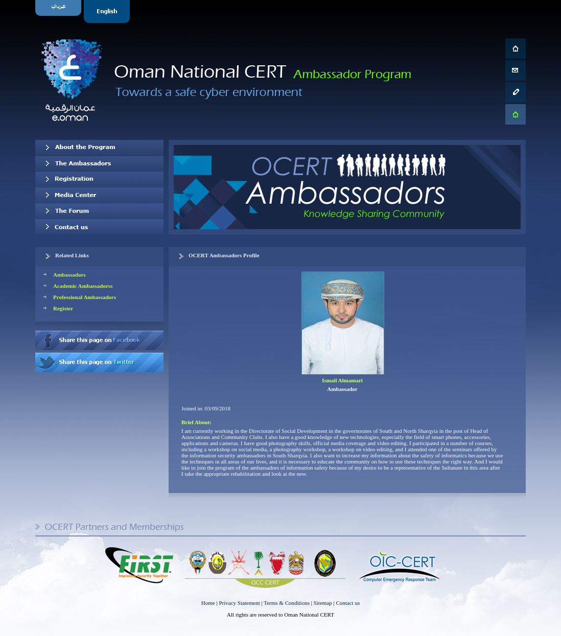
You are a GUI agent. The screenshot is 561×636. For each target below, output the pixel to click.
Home (208, 603)
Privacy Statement (239, 603)
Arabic (59, 11)
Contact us (99, 226)
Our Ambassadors (99, 163)
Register (63, 308)
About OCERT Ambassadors (99, 147)
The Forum (99, 210)
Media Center (99, 195)
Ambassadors (69, 275)
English (108, 11)
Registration (99, 179)
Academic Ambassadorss (82, 286)
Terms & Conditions (287, 603)
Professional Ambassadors (84, 297)
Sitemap (323, 603)
